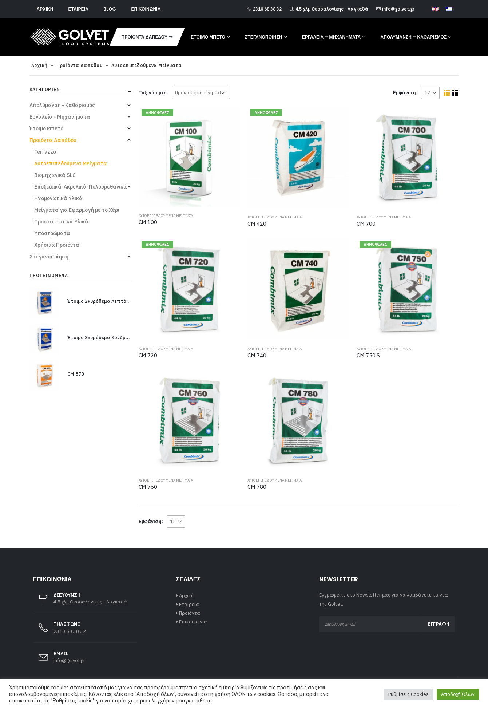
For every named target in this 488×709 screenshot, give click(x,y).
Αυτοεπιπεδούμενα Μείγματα (166, 215)
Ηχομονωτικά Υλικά (58, 198)
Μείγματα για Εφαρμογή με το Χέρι (76, 210)
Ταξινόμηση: (153, 93)
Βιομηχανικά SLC (55, 175)
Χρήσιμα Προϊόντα (56, 245)
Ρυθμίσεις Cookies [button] (408, 694)
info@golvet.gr (395, 9)
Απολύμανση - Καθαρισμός (62, 105)
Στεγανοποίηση (263, 37)
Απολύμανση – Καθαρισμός (413, 37)
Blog (109, 9)
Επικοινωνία (145, 9)
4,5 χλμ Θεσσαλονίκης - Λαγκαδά (329, 9)
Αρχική (45, 9)
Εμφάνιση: (405, 93)
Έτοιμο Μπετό (208, 37)
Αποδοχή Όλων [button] (458, 694)
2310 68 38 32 (264, 9)
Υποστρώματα (52, 233)
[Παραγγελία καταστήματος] (201, 93)
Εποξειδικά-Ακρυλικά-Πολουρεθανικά (80, 186)
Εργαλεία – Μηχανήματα (331, 37)
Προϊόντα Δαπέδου (144, 37)
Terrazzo (45, 151)
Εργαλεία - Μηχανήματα (59, 117)
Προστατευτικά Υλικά (61, 221)
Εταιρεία (78, 9)
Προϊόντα (189, 613)
